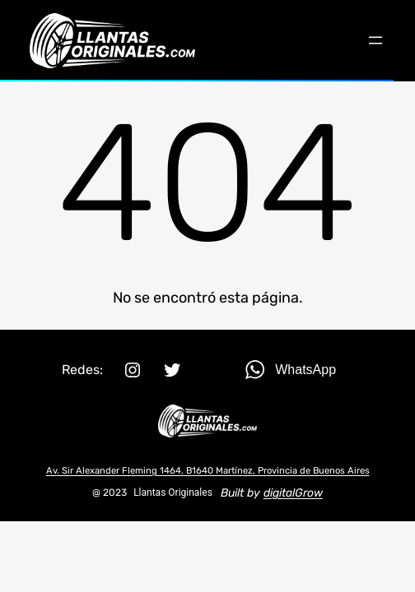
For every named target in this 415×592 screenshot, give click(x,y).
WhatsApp (305, 370)
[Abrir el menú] (375, 40)
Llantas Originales (172, 492)
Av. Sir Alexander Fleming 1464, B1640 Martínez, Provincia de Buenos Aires (208, 470)
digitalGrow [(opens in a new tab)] (293, 493)
